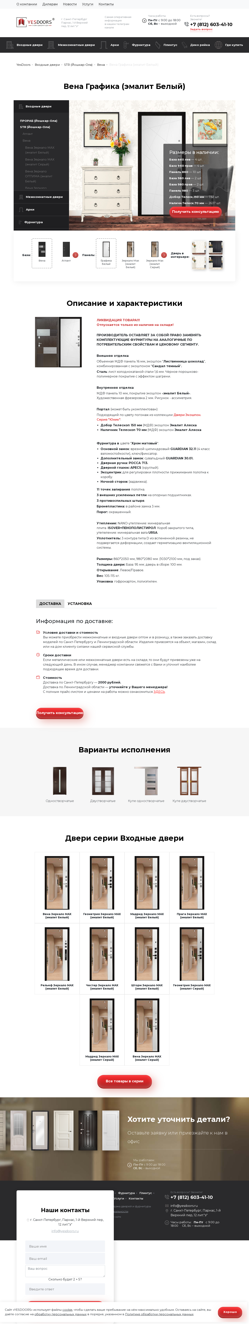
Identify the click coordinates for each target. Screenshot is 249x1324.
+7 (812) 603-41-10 (211, 24)
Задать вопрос (201, 29)
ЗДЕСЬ (159, 692)
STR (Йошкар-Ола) (35, 127)
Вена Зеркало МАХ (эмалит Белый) (39, 150)
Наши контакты (65, 1210)
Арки (114, 45)
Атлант (28, 134)
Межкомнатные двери (76, 45)
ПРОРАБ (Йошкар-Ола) (38, 121)
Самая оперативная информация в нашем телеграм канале (118, 22)
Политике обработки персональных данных (159, 1314)
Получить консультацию (195, 212)
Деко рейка (200, 45)
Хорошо (230, 1312)
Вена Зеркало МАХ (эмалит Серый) (39, 162)
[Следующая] (75, 255)
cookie (67, 1310)
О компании (27, 4)
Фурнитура (141, 45)
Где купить (234, 45)
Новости (70, 4)
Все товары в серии (124, 1081)
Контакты (106, 4)
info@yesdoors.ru (65, 1231)
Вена (26, 140)
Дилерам (50, 4)
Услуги (87, 4)
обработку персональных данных (60, 1314)
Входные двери (30, 45)
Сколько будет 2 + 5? (65, 1279)
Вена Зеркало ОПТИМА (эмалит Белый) (38, 176)
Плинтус (170, 45)
